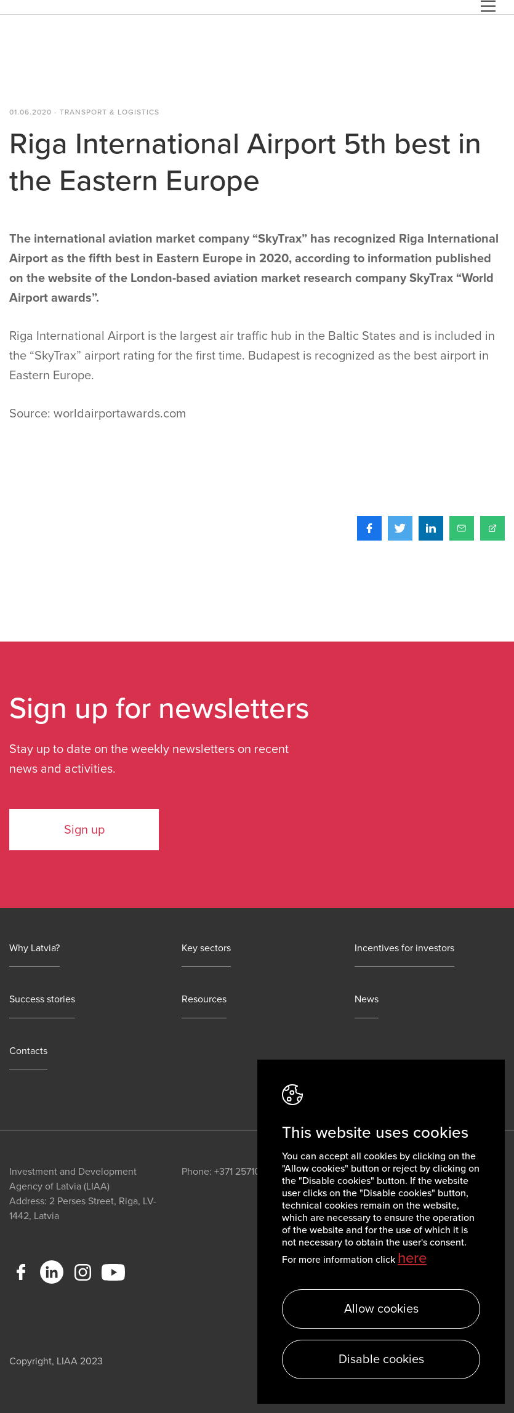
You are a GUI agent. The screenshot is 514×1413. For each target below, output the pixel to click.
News (367, 999)
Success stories (42, 999)
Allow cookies (381, 1309)
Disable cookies (381, 1359)
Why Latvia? (34, 948)
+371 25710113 (243, 1171)
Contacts (28, 1051)
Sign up (84, 830)
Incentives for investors (404, 948)
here (412, 1258)
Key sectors (206, 948)
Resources (204, 999)
